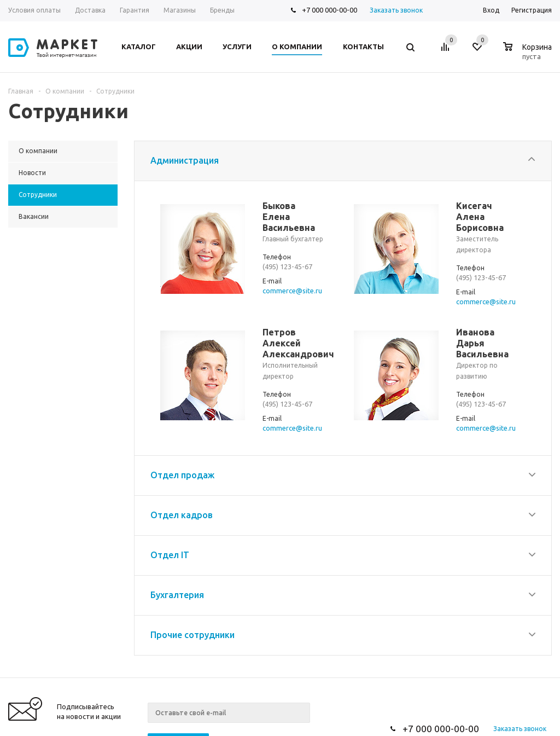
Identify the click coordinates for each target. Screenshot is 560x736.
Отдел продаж (182, 471)
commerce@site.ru (292, 290)
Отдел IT (169, 550)
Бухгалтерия (177, 590)
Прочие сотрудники (192, 630)
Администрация (184, 160)
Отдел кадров (181, 510)
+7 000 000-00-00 (329, 10)
